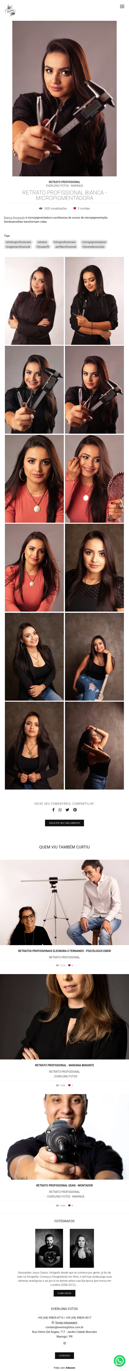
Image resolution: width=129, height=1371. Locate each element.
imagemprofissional (18, 246)
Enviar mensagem (66, 1322)
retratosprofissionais (18, 242)
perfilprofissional (66, 246)
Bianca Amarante (14, 217)
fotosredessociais (93, 246)
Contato (64, 1355)
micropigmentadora (94, 242)
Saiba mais (64, 1293)
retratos (42, 242)
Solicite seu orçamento (64, 823)
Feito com (64, 1367)
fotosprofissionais (65, 242)
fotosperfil (43, 246)
